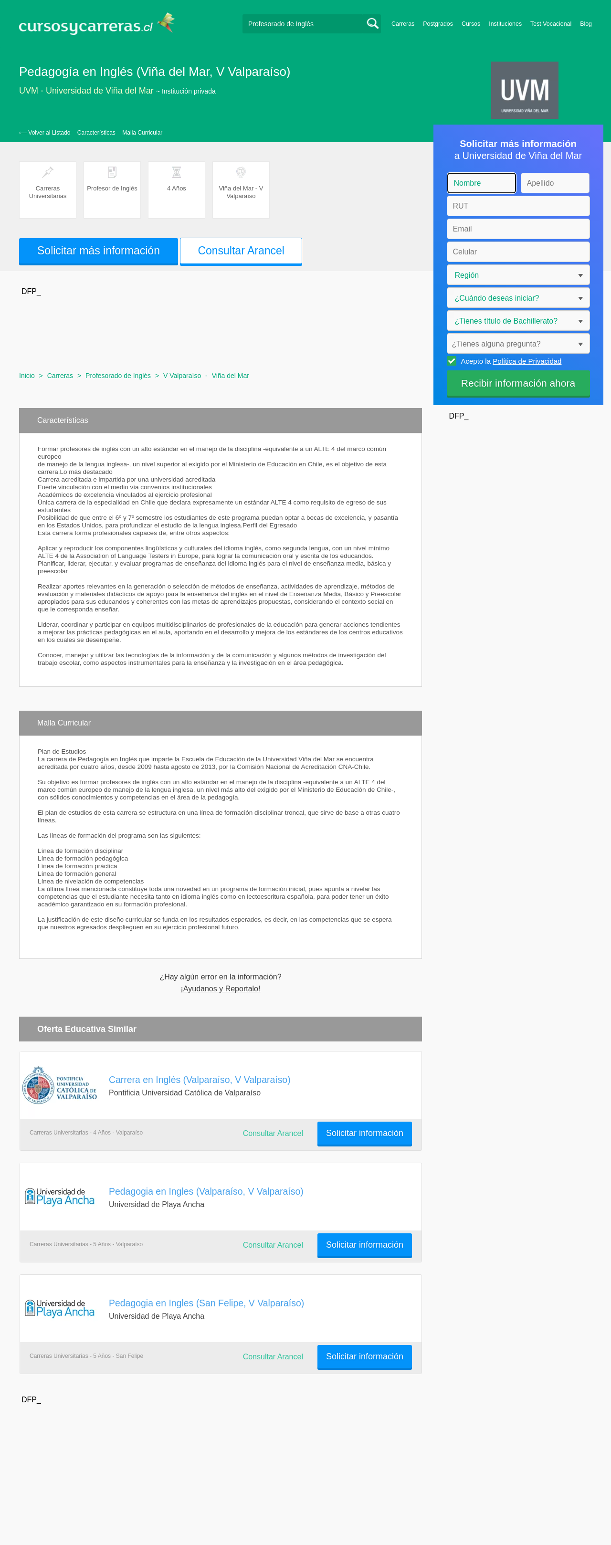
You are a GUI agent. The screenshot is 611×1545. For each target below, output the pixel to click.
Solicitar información (364, 1133)
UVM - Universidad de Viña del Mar (86, 90)
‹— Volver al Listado (44, 132)
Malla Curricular (142, 132)
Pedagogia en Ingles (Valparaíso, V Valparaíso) (206, 1191)
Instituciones (505, 24)
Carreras (402, 24)
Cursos (471, 24)
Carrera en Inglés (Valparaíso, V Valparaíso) (200, 1079)
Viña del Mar (230, 375)
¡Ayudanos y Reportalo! (221, 989)
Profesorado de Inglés (118, 375)
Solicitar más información (98, 250)
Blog (586, 24)
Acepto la (510, 361)
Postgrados (438, 24)
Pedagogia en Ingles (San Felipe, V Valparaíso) (206, 1303)
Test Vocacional (550, 24)
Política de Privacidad (527, 361)
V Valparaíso (182, 375)
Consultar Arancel (241, 250)
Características (96, 132)
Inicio (27, 375)
